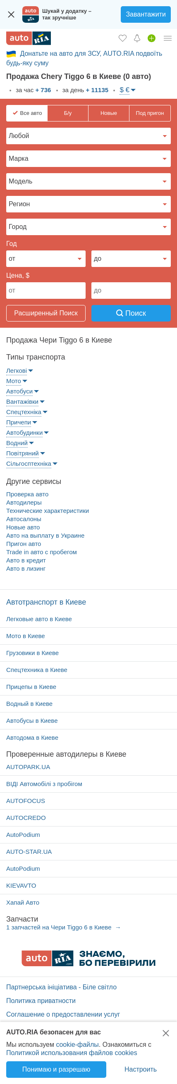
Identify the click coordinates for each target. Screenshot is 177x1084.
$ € (124, 90)
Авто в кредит (26, 560)
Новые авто (23, 527)
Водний (17, 442)
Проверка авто (27, 494)
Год (11, 243)
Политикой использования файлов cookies (71, 1052)
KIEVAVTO (21, 885)
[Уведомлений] (137, 38)
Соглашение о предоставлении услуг (63, 1014)
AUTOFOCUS (25, 800)
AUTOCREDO (26, 817)
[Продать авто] (151, 38)
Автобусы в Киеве (31, 720)
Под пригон (150, 113)
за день (85, 89)
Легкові (16, 370)
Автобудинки (24, 432)
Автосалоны (23, 518)
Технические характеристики (47, 510)
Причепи (18, 422)
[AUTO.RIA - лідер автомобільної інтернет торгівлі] (28, 38)
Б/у (68, 113)
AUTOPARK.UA (28, 766)
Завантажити (146, 14)
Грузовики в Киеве (32, 652)
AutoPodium (23, 834)
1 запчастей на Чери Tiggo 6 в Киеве (59, 927)
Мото (13, 380)
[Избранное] (122, 38)
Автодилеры (24, 502)
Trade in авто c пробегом (41, 551)
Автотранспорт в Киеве (46, 602)
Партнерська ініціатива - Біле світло (61, 987)
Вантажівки (22, 401)
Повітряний (22, 453)
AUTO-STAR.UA (29, 851)
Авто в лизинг (25, 568)
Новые (108, 113)
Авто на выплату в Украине (45, 535)
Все (31, 113)
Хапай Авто (22, 902)
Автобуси (19, 391)
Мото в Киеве (25, 635)
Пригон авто (23, 543)
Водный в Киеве (29, 703)
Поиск (131, 313)
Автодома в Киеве (32, 737)
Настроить (140, 1069)
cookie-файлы (77, 1044)
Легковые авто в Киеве (39, 618)
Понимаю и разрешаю (56, 1069)
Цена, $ (17, 275)
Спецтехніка (23, 411)
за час (32, 89)
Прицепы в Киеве (31, 686)
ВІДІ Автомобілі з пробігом (44, 783)
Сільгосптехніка (28, 463)
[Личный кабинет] (168, 38)
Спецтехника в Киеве (36, 669)
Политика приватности (41, 1000)
